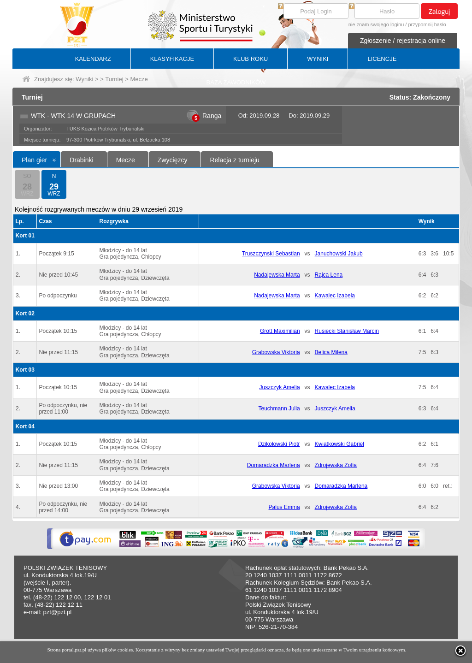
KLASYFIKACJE (172, 58)
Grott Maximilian (280, 331)
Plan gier (34, 160)
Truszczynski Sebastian (271, 253)
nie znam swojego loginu (376, 24)
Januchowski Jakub (339, 253)
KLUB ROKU (250, 58)
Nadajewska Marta (277, 275)
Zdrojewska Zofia (336, 465)
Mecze (125, 160)
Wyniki (84, 79)
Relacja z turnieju (234, 160)
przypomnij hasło (427, 24)
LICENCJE (381, 58)
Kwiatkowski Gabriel (339, 444)
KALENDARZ (93, 58)
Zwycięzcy (173, 160)
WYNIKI (317, 58)
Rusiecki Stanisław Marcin (347, 331)
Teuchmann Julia (279, 408)
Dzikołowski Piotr (279, 444)
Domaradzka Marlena (273, 465)
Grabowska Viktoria (276, 352)
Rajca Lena (329, 275)
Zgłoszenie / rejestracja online (402, 40)
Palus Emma (284, 507)
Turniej (114, 79)
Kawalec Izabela (335, 295)
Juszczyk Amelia (280, 387)
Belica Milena (331, 352)
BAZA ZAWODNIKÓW (236, 82)
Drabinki (81, 160)
